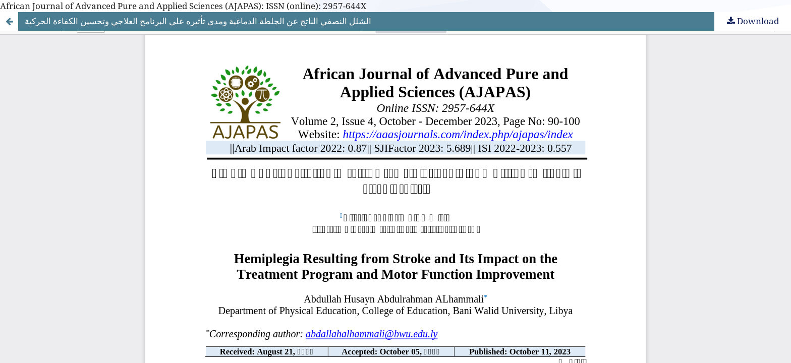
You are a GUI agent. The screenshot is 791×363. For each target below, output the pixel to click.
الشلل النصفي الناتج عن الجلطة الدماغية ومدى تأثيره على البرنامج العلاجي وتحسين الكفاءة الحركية (198, 21)
